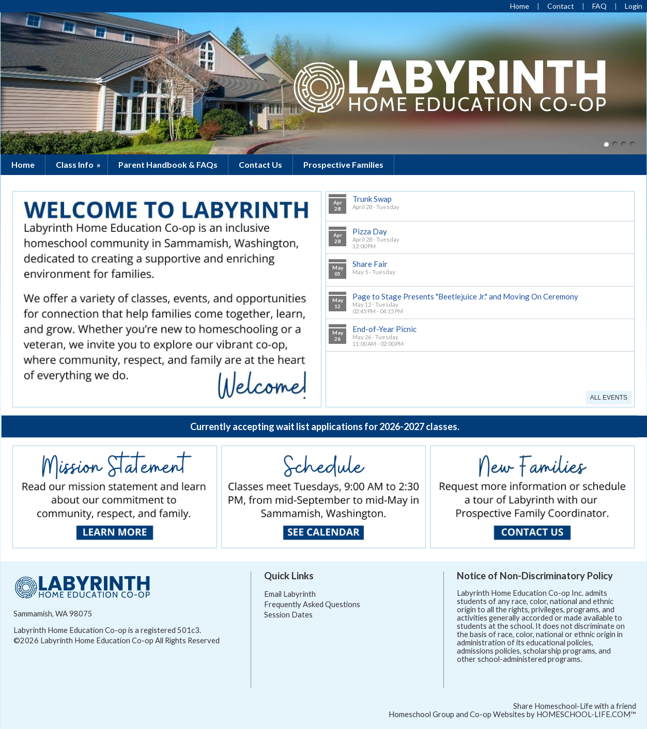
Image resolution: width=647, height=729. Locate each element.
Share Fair (370, 263)
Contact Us (260, 164)
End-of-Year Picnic (384, 329)
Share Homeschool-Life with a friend (574, 706)
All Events (608, 397)
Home (23, 164)
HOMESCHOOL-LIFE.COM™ (586, 714)
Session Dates (288, 614)
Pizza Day (369, 231)
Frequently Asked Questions (312, 604)
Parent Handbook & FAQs (168, 164)
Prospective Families (343, 164)
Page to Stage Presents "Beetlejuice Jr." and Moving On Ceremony (465, 296)
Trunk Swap (372, 198)
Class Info (79, 164)
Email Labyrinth (290, 594)
